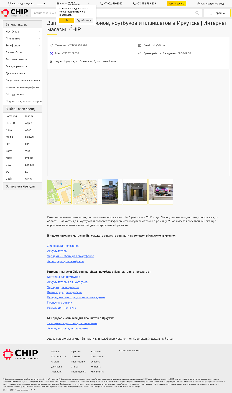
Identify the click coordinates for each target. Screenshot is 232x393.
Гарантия (76, 351)
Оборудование (15, 94)
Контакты (96, 366)
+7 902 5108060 (111, 3)
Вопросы (95, 361)
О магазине (97, 356)
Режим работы (177, 3)
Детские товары (16, 73)
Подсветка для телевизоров (24, 101)
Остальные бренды (20, 186)
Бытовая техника (16, 59)
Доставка (56, 366)
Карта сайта (97, 371)
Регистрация (205, 3)
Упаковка (56, 371)
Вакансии (96, 351)
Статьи (74, 366)
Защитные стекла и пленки (23, 80)
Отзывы (75, 356)
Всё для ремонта (16, 66)
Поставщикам (78, 371)
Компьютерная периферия (22, 87)
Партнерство (78, 361)
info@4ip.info (159, 45)
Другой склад (84, 20)
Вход (219, 3)
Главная (55, 351)
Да (66, 20)
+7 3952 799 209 (144, 3)
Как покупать (58, 356)
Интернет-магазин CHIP (20, 354)
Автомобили (14, 52)
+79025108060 (70, 53)
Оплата (55, 361)
